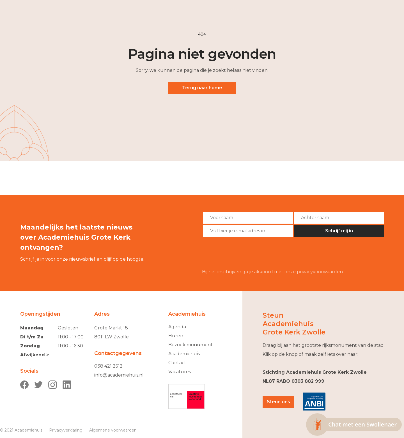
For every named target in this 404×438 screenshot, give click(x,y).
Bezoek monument (190, 344)
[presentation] (244, 253)
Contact (177, 362)
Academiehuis (184, 353)
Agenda (177, 326)
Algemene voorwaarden (113, 430)
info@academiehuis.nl (119, 375)
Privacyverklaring (65, 430)
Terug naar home (202, 87)
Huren (175, 335)
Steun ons (278, 401)
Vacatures (179, 371)
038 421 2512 (108, 366)
